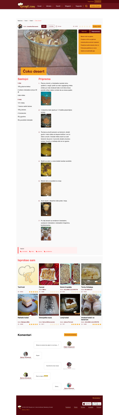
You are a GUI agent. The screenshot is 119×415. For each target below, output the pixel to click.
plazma (40, 251)
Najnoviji (84, 31)
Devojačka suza (49, 309)
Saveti (58, 6)
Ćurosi (49, 278)
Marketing (46, 407)
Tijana (69, 367)
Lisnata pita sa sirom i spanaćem (90, 42)
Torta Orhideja (91, 278)
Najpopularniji (96, 31)
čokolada (24, 251)
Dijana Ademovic (69, 388)
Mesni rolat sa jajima (87, 36)
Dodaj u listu (96, 26)
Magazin (68, 6)
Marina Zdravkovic (25, 378)
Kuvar (39, 6)
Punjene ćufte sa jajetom (88, 39)
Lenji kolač (70, 309)
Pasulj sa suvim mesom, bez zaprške (90, 45)
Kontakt (51, 407)
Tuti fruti (28, 278)
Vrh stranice (96, 398)
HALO (27, 409)
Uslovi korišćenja (39, 407)
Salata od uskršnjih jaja (88, 51)
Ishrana (48, 6)
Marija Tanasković (25, 357)
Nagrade (79, 6)
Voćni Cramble (70, 278)
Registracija (91, 1)
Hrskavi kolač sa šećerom (91, 309)
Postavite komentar (70, 334)
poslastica (49, 251)
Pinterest (99, 407)
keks (32, 251)
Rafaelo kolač (28, 309)
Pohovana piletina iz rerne (89, 48)
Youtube (83, 407)
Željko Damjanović (69, 347)
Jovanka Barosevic (32, 26)
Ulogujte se (98, 1)
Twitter (75, 407)
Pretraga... (86, 6)
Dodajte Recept (95, 6)
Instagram (90, 407)
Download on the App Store (86, 403)
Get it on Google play (96, 403)
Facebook (68, 407)
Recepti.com (26, 5)
